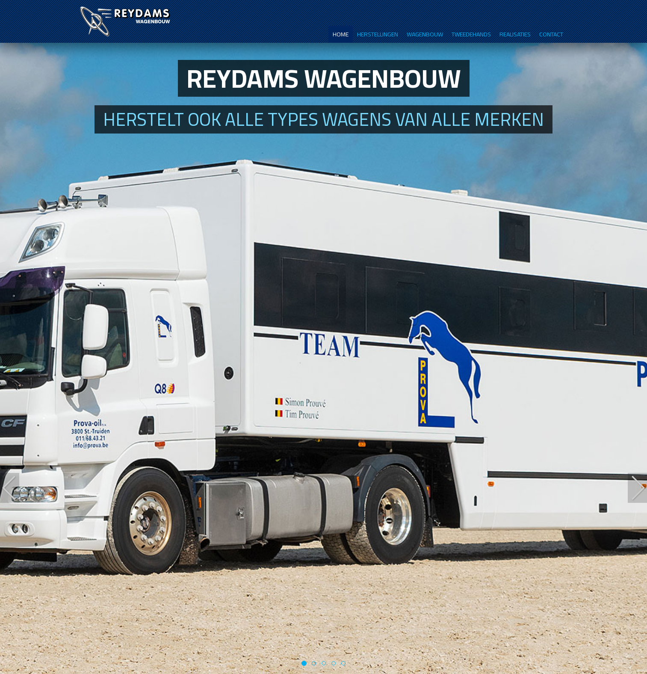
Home (341, 34)
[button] (9, 488)
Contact (551, 34)
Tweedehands (471, 34)
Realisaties (515, 34)
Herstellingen (377, 34)
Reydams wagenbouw (122, 18)
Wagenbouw (425, 34)
